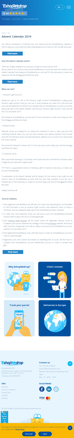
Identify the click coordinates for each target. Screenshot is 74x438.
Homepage (5, 19)
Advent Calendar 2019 (30, 19)
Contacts (5, 395)
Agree (45, 434)
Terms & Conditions (9, 390)
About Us (5, 387)
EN (59, 7)
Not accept (28, 434)
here (21, 75)
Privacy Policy (6, 392)
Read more (20, 429)
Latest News (16, 19)
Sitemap (4, 398)
